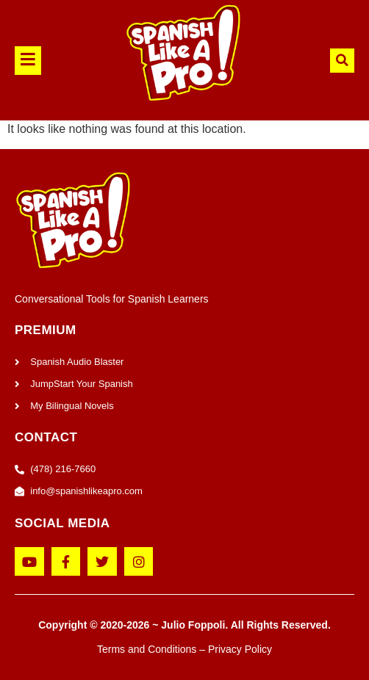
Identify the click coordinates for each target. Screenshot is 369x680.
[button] (40, 60)
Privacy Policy (240, 649)
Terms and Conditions (146, 649)
